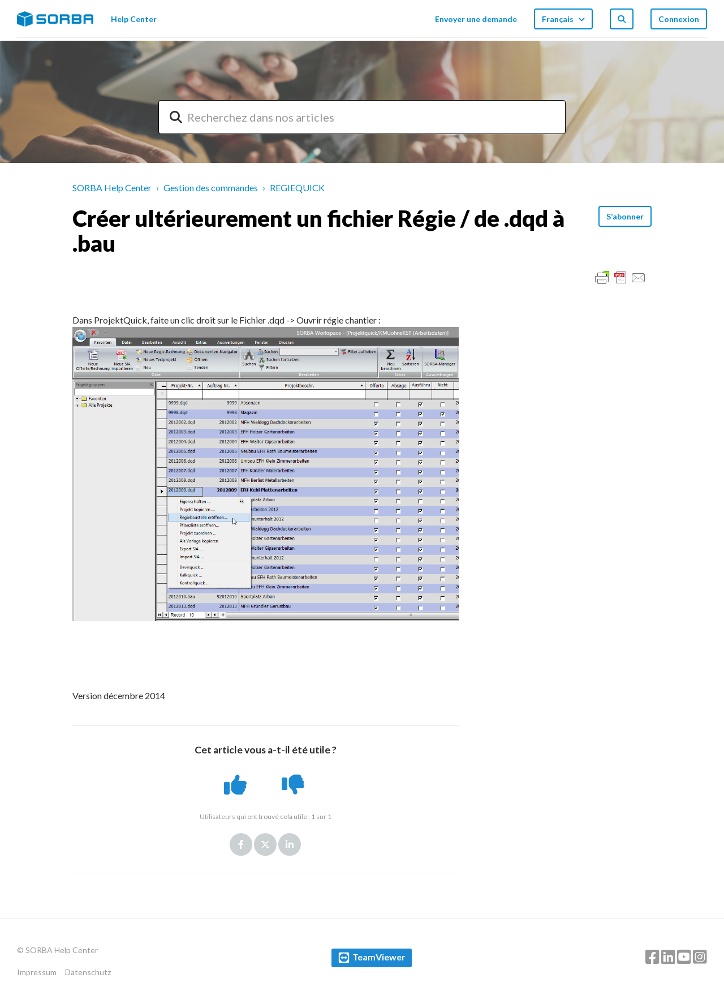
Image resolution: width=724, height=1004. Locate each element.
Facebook (241, 844)
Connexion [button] (678, 19)
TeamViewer (379, 956)
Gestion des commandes (210, 187)
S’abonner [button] (625, 216)
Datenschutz (88, 972)
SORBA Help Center (112, 187)
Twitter (265, 844)
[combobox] (362, 117)
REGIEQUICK (297, 187)
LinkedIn (289, 844)
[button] (237, 784)
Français (558, 19)
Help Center (134, 19)
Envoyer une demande (476, 19)
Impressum (37, 972)
